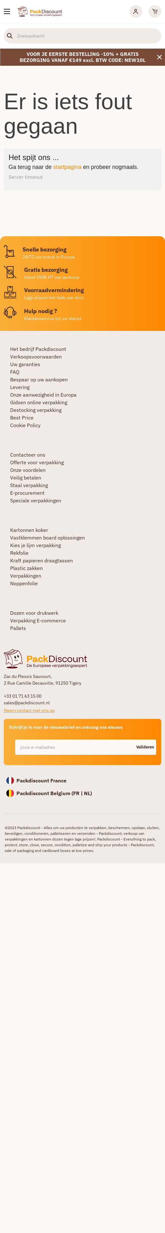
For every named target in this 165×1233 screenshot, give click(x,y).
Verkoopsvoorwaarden (36, 356)
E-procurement (27, 493)
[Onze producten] (7, 11)
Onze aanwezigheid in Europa (43, 395)
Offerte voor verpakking (37, 462)
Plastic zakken (26, 568)
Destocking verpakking (35, 410)
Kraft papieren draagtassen (41, 560)
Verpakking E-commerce (38, 620)
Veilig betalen (25, 477)
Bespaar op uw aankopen (39, 379)
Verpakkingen (25, 576)
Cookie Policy (25, 425)
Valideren (145, 747)
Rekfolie (19, 553)
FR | (78, 793)
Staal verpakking (29, 485)
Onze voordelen (28, 470)
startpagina (67, 167)
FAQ (14, 372)
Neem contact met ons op (29, 710)
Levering (19, 387)
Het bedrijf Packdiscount (38, 349)
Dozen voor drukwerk (34, 613)
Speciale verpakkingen (35, 500)
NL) (88, 793)
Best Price (22, 417)
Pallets (18, 628)
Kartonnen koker (29, 530)
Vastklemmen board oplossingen (47, 537)
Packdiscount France (41, 780)
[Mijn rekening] (136, 11)
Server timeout (26, 177)
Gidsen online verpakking (38, 402)
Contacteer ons (27, 455)
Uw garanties (25, 364)
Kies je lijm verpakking (35, 545)
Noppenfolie (24, 583)
